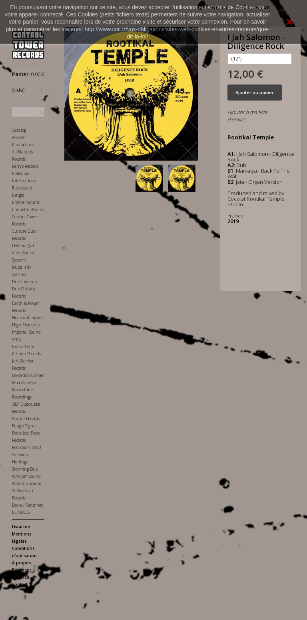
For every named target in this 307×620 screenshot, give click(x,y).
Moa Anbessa (24, 382)
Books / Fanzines (27, 505)
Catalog (19, 130)
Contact (20, 584)
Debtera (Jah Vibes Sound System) (24, 253)
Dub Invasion (24, 281)
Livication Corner (28, 375)
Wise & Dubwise (26, 483)
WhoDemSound (26, 476)
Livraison (21, 526)
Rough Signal (24, 426)
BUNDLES (21, 512)
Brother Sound (25, 202)
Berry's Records (25, 166)
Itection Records (26, 353)
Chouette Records (28, 209)
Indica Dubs (23, 346)
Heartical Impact (27, 317)
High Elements (26, 325)
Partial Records (26, 418)
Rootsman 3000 (26, 447)
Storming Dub (25, 469)
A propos (21, 563)
